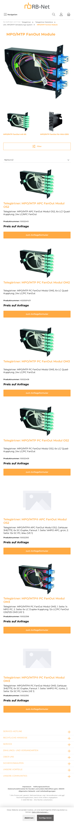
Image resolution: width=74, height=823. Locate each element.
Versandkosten (52, 795)
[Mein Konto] (61, 14)
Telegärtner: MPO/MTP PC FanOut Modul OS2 (36, 440)
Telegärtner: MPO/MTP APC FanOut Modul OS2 (33, 205)
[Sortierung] (37, 160)
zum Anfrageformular (37, 235)
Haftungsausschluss (41, 786)
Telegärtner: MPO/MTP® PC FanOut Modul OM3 (34, 600)
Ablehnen (29, 818)
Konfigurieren (45, 818)
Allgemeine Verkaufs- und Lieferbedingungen (37, 791)
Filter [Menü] (37, 145)
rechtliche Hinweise (15, 737)
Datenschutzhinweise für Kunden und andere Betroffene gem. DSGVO (36, 789)
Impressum (26, 786)
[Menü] (10, 14)
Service (7, 744)
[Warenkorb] (68, 14)
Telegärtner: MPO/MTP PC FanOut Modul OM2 (36, 282)
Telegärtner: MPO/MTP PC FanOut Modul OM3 (36, 361)
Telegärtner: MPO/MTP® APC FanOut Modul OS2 (35, 521)
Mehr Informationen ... (40, 812)
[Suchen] (53, 14)
